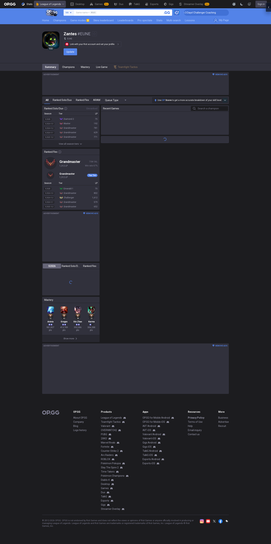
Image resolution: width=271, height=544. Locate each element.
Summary (50, 67)
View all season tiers (71, 144)
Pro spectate (145, 20)
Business (223, 417)
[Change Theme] (241, 4)
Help (190, 426)
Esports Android (151, 459)
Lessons (190, 20)
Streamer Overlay (110, 509)
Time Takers (108, 471)
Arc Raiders (107, 455)
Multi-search (174, 20)
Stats (159, 20)
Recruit (222, 426)
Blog (75, 426)
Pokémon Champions (112, 475)
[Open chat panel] (268, 62)
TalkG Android (150, 451)
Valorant (105, 426)
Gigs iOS (147, 446)
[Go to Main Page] (10, 4)
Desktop (105, 484)
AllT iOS (147, 430)
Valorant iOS (149, 438)
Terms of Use (195, 421)
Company (78, 421)
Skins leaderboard (103, 20)
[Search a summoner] (167, 13)
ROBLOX (105, 459)
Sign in (261, 4)
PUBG (104, 434)
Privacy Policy (196, 417)
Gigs (103, 504)
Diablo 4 (105, 480)
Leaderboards (125, 20)
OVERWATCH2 (109, 430)
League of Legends (49, 4)
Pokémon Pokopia (111, 463)
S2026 (51, 266)
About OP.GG (80, 417)
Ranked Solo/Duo (71, 266)
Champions (59, 20)
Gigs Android (149, 442)
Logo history (80, 430)
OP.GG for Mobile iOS (154, 421)
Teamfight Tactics (111, 421)
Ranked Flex (89, 266)
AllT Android (149, 426)
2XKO (104, 438)
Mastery (85, 67)
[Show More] (234, 4)
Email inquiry (195, 430)
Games (105, 488)
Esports (105, 500)
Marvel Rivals (108, 442)
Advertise (223, 421)
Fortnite (105, 446)
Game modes (79, 20)
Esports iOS (149, 463)
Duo (103, 492)
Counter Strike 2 (110, 451)
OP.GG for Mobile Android (156, 417)
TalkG (104, 496)
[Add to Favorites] (94, 33)
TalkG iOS (148, 455)
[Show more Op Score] (225, 100)
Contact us (194, 434)
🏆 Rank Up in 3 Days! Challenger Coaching (208, 12)
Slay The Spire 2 (110, 467)
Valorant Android (152, 434)
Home (45, 20)
